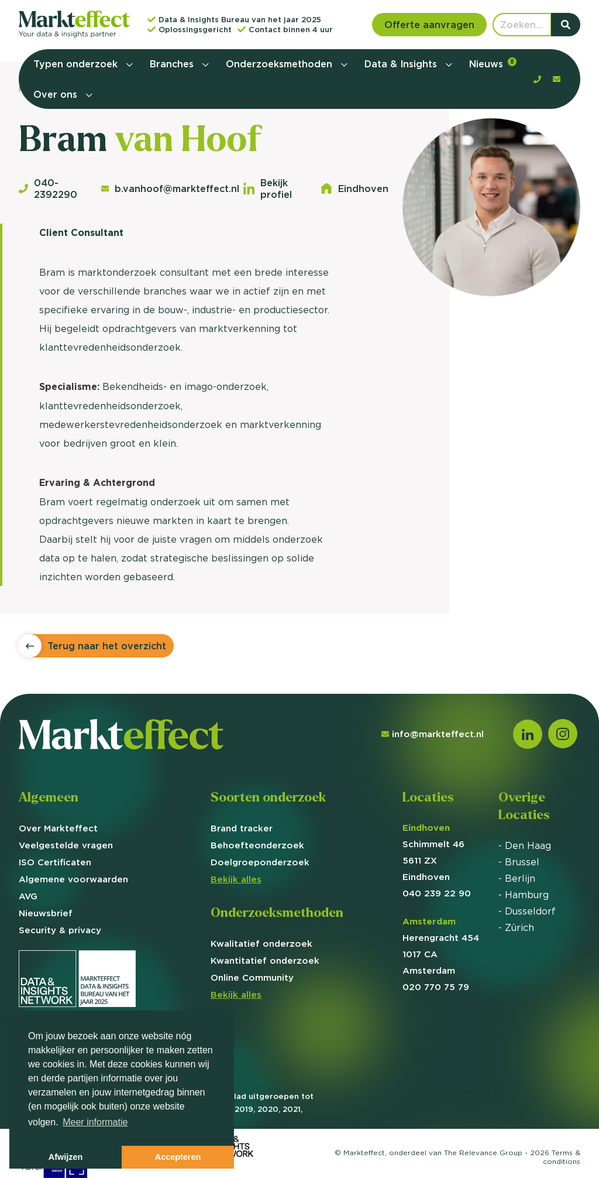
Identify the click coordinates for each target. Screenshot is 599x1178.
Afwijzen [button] (65, 1157)
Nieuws (493, 63)
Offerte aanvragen (429, 24)
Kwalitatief (261, 943)
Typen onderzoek (77, 64)
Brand (242, 828)
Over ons (56, 94)
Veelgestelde (66, 845)
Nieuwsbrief (46, 913)
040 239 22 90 (436, 893)
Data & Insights (402, 64)
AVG (28, 896)
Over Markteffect (58, 828)
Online (252, 977)
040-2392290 (48, 188)
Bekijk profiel (267, 188)
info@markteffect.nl (432, 733)
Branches (173, 64)
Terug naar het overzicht (106, 646)
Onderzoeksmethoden (280, 64)
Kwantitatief (265, 960)
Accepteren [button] (178, 1157)
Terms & (561, 1157)
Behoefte (257, 845)
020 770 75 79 (435, 986)
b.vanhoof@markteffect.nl (166, 188)
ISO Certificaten (55, 862)
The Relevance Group (483, 1152)
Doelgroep (260, 862)
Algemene (73, 879)
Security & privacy (60, 930)
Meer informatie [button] (95, 1122)
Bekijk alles (236, 879)
